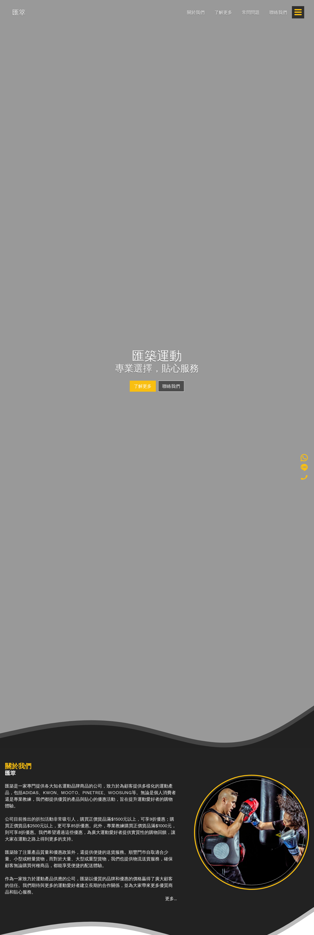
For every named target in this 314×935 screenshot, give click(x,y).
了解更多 (223, 12)
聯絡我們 (278, 12)
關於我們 (196, 12)
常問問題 (251, 12)
